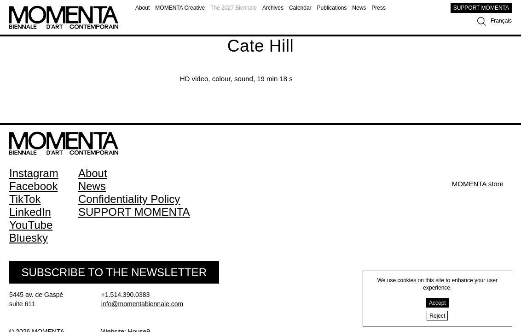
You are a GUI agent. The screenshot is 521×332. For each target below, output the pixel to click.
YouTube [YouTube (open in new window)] (30, 225)
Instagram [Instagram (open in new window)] (33, 173)
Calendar (300, 8)
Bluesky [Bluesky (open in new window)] (28, 237)
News (359, 8)
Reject (437, 316)
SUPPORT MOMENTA (481, 8)
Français (501, 21)
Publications (332, 8)
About (142, 8)
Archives (273, 8)
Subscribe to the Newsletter (114, 272)
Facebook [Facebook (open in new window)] (33, 186)
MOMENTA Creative (180, 8)
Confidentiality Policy (129, 199)
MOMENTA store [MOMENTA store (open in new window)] (478, 184)
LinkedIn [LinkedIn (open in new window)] (30, 212)
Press (378, 8)
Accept (437, 303)
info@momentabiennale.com (142, 304)
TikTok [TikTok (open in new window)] (25, 199)
